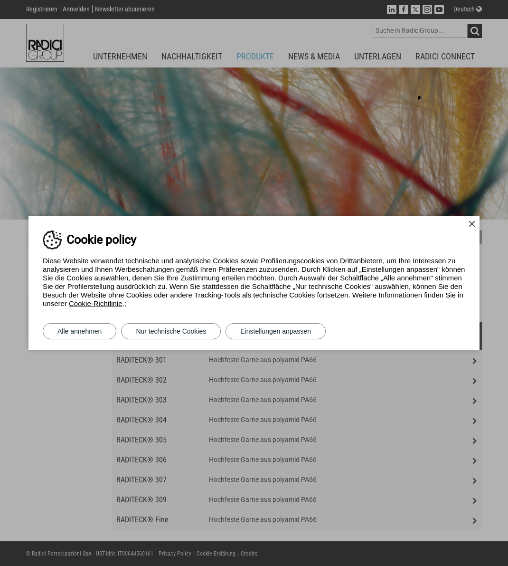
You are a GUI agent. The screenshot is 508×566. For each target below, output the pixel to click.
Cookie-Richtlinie (95, 303)
